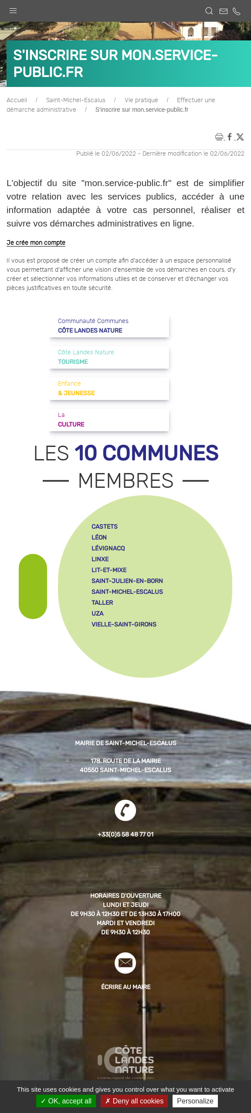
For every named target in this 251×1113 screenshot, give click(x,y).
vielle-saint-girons (124, 624)
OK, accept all (66, 1101)
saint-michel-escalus (127, 592)
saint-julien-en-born (127, 581)
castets (105, 526)
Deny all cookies (134, 1101)
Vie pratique (141, 100)
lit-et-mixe (109, 570)
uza (97, 613)
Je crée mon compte (36, 243)
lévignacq (108, 548)
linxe (100, 559)
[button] (13, 8)
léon (99, 537)
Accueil (17, 100)
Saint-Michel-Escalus (75, 100)
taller (102, 602)
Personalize (195, 1101)
